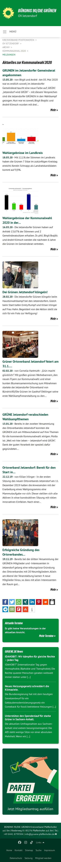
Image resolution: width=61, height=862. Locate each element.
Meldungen (8, 54)
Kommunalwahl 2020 (14, 50)
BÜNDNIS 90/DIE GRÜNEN (37, 10)
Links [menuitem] (38, 842)
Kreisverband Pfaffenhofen (18, 39)
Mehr (53, 110)
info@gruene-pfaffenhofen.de (39, 834)
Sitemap (29, 850)
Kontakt (18, 850)
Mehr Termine (46, 635)
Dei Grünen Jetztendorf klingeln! (24, 292)
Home (9, 850)
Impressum (49, 850)
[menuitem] (9, 850)
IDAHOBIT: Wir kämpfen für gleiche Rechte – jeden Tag (30, 658)
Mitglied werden (43, 858)
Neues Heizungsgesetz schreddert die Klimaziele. (27, 687)
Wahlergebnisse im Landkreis (22, 153)
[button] (5, 602)
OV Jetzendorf (11, 43)
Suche (38, 850)
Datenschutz (16, 858)
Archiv (6, 47)
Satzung (29, 858)
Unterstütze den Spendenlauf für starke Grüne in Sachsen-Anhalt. (28, 717)
